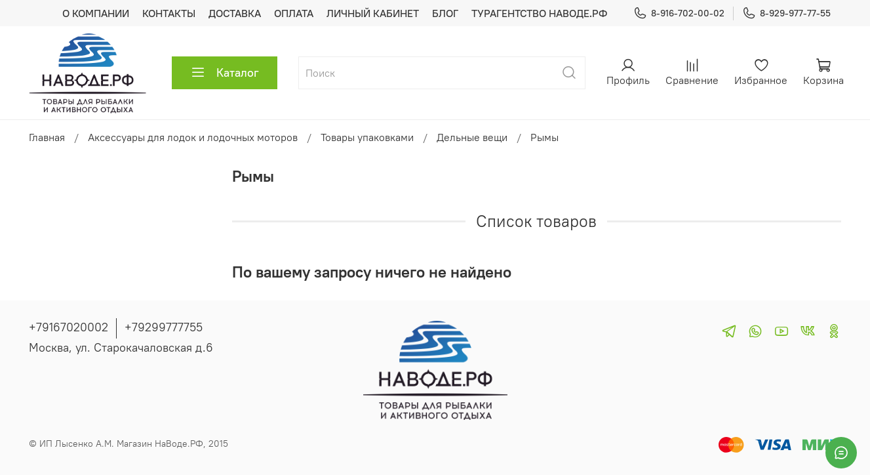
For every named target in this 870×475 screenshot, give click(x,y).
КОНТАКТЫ (168, 13)
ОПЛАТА (293, 13)
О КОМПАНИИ (95, 13)
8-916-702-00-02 (678, 13)
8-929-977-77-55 (786, 13)
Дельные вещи (472, 137)
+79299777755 (164, 327)
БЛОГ (445, 13)
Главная (47, 137)
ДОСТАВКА (234, 13)
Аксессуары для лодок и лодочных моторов (193, 137)
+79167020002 (68, 327)
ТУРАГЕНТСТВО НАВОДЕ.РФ (539, 13)
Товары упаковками (367, 137)
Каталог (224, 73)
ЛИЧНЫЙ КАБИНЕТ (372, 13)
